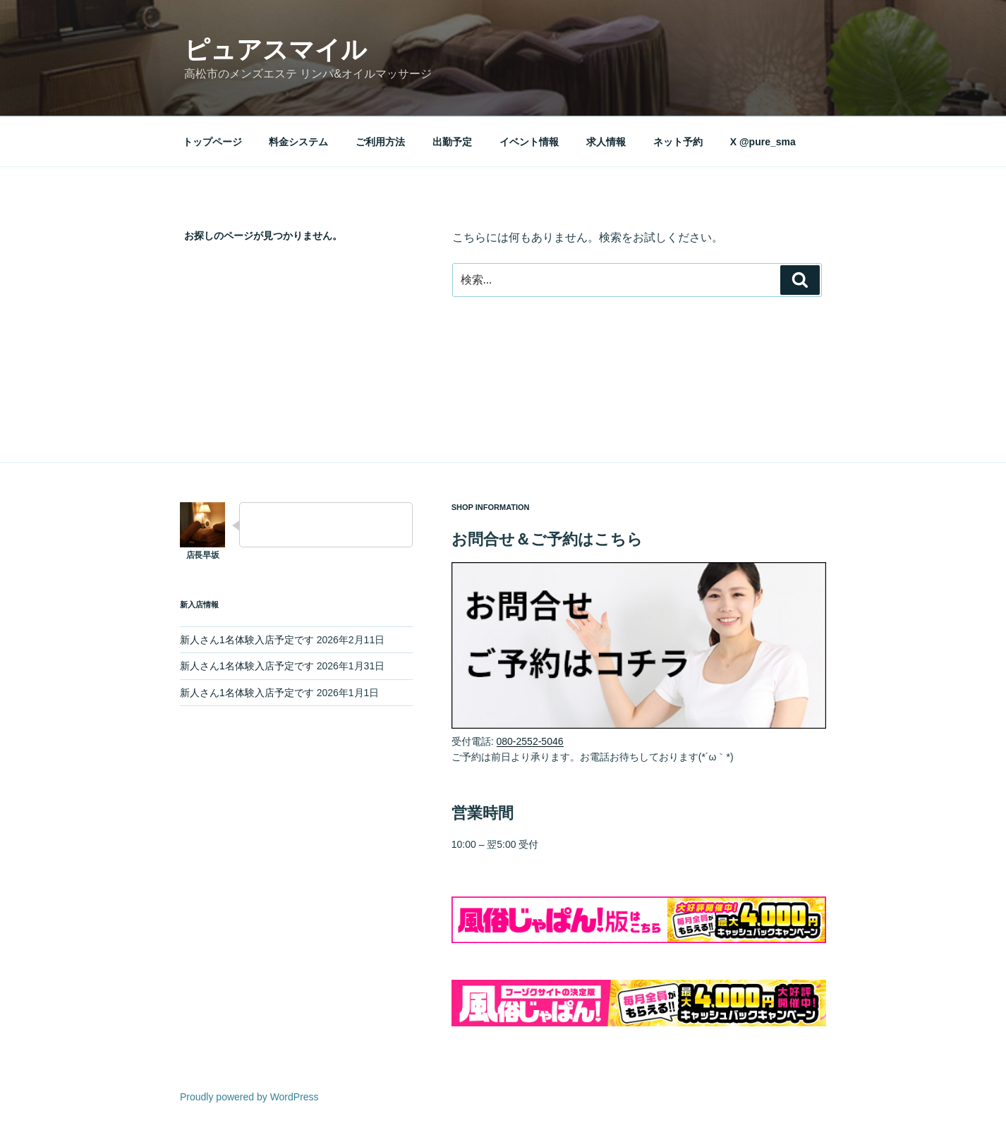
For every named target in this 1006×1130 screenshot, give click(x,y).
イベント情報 (529, 141)
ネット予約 (678, 141)
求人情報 (606, 141)
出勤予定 (452, 141)
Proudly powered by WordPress (249, 1096)
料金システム (298, 141)
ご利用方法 (380, 141)
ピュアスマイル (275, 49)
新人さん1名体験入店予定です (247, 639)
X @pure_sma (763, 141)
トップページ (212, 141)
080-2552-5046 (530, 741)
